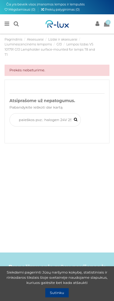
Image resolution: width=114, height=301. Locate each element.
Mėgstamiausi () (20, 10)
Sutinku (57, 292)
